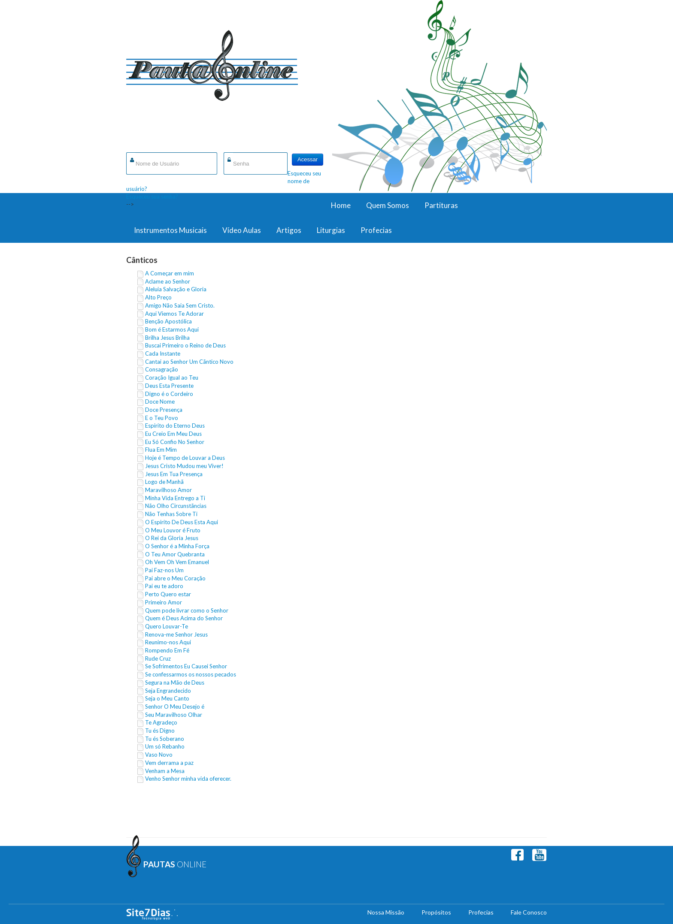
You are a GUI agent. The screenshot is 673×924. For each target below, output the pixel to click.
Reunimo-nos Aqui (168, 642)
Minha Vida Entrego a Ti (175, 498)
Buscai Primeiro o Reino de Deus (185, 345)
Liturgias (331, 230)
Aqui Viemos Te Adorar (174, 313)
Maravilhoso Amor (168, 489)
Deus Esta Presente (169, 385)
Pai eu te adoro (164, 586)
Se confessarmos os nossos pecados (190, 674)
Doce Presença (163, 409)
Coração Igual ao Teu (171, 377)
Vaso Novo (159, 754)
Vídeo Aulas (241, 230)
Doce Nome (160, 401)
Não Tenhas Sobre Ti (171, 513)
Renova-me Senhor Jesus (176, 634)
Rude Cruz (158, 658)
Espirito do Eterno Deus (175, 425)
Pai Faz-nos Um (164, 570)
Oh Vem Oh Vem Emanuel (177, 562)
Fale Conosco (529, 912)
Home (341, 205)
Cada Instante (162, 353)
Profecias (376, 230)
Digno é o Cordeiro (169, 393)
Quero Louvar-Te (166, 626)
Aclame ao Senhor (167, 281)
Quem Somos (387, 205)
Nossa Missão (385, 912)
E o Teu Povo (161, 417)
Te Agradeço (161, 722)
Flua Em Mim (161, 449)
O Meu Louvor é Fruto (172, 530)
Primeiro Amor (163, 602)
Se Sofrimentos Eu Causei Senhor (186, 666)
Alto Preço (158, 297)
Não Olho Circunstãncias (175, 505)
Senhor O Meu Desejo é (174, 706)
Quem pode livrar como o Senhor (186, 610)
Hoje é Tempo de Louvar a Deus (185, 457)
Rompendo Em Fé (167, 650)
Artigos (288, 230)
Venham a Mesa (165, 770)
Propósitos (436, 912)
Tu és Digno (160, 730)
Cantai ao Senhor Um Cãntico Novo (189, 361)
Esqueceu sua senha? (152, 196)
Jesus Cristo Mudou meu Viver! (184, 465)
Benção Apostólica (168, 321)
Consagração (161, 369)
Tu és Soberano (164, 738)
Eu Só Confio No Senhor (174, 441)
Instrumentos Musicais (170, 230)
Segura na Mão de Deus (174, 682)
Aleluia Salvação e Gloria (175, 289)
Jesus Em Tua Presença (174, 474)
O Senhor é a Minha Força (177, 546)
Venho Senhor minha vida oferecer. (188, 778)
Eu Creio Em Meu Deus (173, 433)
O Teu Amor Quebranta (175, 554)
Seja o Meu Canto (167, 698)
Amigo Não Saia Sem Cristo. (180, 305)
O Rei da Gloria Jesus (171, 537)
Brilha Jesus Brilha (167, 337)
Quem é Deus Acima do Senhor (184, 618)
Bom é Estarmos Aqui (172, 329)
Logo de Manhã (164, 481)
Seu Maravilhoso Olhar (173, 714)
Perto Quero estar (168, 594)
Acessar (307, 159)
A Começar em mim (169, 273)
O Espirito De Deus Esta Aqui (181, 522)
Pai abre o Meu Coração (175, 578)
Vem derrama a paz (169, 762)
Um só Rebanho (165, 746)
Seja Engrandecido (168, 690)
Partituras (441, 205)
